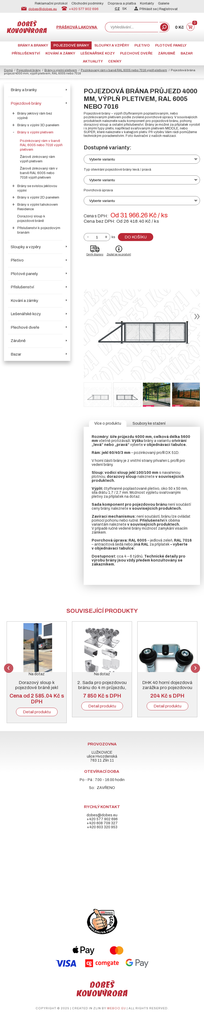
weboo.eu (116, 1008)
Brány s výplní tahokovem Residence (37, 207)
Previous (8, 668)
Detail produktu (37, 712)
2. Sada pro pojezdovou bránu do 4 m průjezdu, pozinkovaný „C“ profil (102, 687)
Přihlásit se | (146, 9)
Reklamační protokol (51, 3)
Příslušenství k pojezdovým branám (38, 230)
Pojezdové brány (71, 45)
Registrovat (168, 9)
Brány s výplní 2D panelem (38, 197)
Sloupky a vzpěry (111, 45)
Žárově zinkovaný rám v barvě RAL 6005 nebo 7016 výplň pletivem (39, 173)
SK (124, 9)
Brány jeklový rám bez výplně (34, 116)
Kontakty (147, 3)
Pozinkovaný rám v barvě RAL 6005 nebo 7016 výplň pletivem (124, 70)
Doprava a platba (122, 3)
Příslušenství (26, 53)
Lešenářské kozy (97, 53)
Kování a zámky (60, 53)
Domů (8, 70)
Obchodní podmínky (87, 3)
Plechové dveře (136, 53)
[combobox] (131, 27)
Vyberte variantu (102, 159)
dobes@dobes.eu (42, 9)
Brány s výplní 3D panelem (38, 125)
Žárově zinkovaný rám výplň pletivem (37, 159)
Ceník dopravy (94, 254)
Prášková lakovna (77, 27)
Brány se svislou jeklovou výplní (37, 188)
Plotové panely (170, 45)
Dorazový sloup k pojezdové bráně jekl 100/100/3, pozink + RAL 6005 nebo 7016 (37, 690)
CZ (117, 9)
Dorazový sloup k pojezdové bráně (31, 218)
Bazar (187, 53)
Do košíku (136, 237)
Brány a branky (33, 45)
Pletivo (142, 45)
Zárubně (166, 53)
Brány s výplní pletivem (60, 70)
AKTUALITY (93, 61)
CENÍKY (114, 61)
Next (195, 668)
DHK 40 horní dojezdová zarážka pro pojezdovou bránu (167, 687)
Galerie (163, 3)
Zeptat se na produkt (119, 254)
